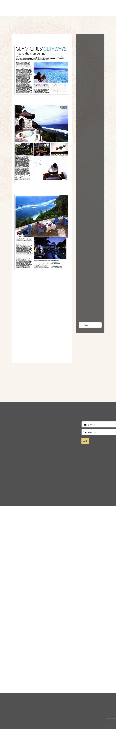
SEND (85, 441)
